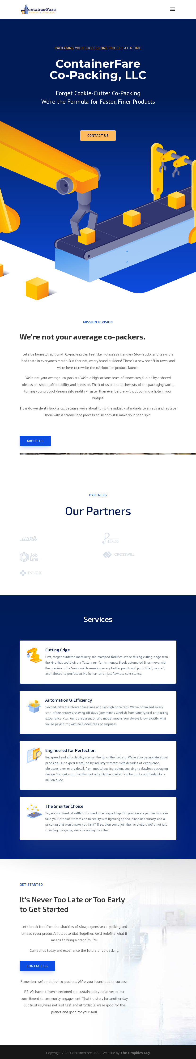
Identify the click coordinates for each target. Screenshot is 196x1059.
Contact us (98, 135)
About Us (35, 441)
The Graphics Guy (135, 1053)
